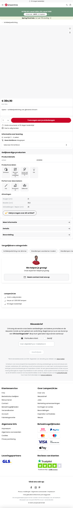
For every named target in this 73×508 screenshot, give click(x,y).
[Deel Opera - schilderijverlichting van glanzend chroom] (69, 32)
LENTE (35, 14)
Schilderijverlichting (10, 22)
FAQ (3, 393)
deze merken (61, 359)
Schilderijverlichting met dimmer (15, 251)
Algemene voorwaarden (11, 432)
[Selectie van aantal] (6, 120)
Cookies (5, 435)
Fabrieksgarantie (8, 417)
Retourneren (7, 400)
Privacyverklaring (9, 439)
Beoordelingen (43, 410)
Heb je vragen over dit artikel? (21, 213)
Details (6, 228)
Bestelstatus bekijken (10, 396)
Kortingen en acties (45, 407)
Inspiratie (41, 414)
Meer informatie (10, 222)
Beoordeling (8, 235)
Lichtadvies (50, 414)
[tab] (18, 403)
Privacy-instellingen (24, 491)
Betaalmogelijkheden (10, 407)
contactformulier (62, 373)
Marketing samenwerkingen (49, 403)
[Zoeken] (67, 4)
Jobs (39, 400)
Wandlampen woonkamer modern (43, 251)
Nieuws (40, 417)
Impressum (6, 428)
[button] (69, 28)
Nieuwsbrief (42, 396)
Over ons (41, 393)
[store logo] (12, 4)
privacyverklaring (46, 375)
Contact (5, 403)
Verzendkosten (8, 410)
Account (5, 414)
